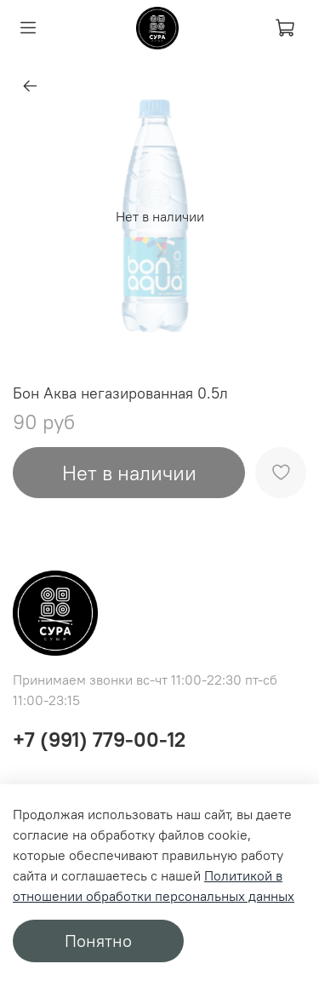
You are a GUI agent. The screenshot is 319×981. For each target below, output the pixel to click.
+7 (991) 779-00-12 (99, 739)
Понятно (98, 940)
